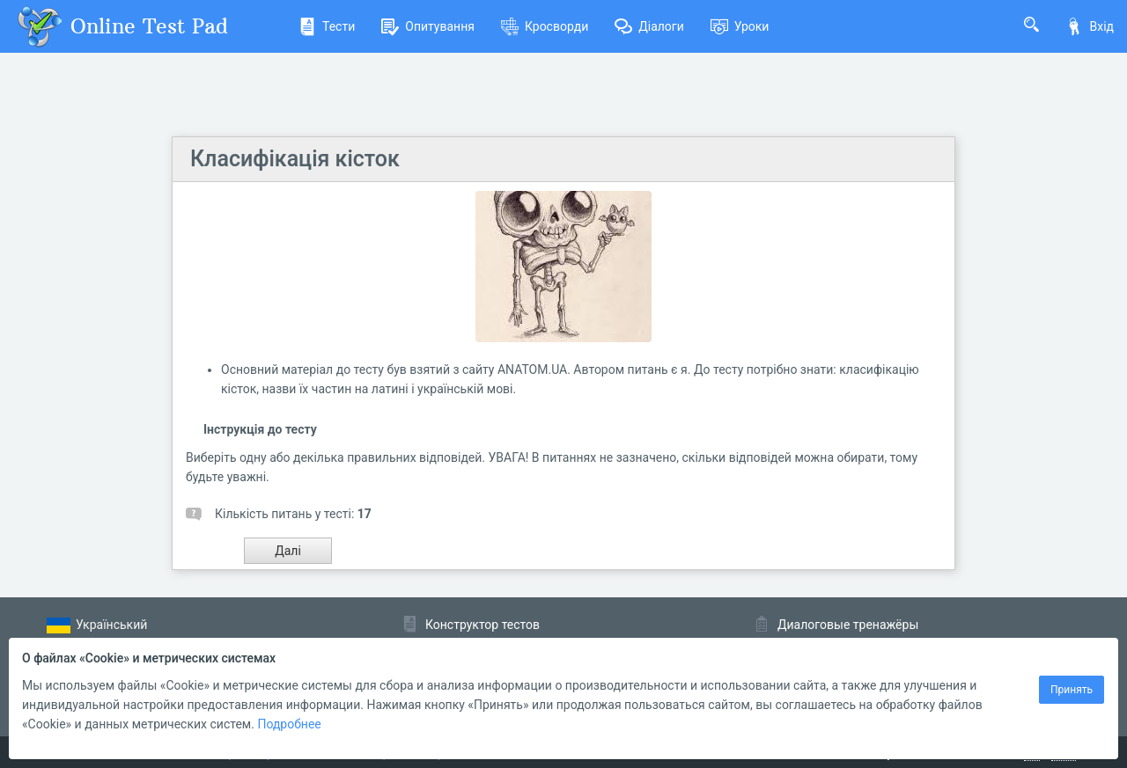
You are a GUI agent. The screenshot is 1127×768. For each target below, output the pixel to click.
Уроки (740, 26)
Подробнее (288, 724)
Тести (326, 26)
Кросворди (544, 26)
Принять (1071, 690)
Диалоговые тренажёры (847, 625)
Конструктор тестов (482, 625)
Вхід (1089, 26)
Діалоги (649, 26)
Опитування (428, 26)
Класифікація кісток (295, 159)
